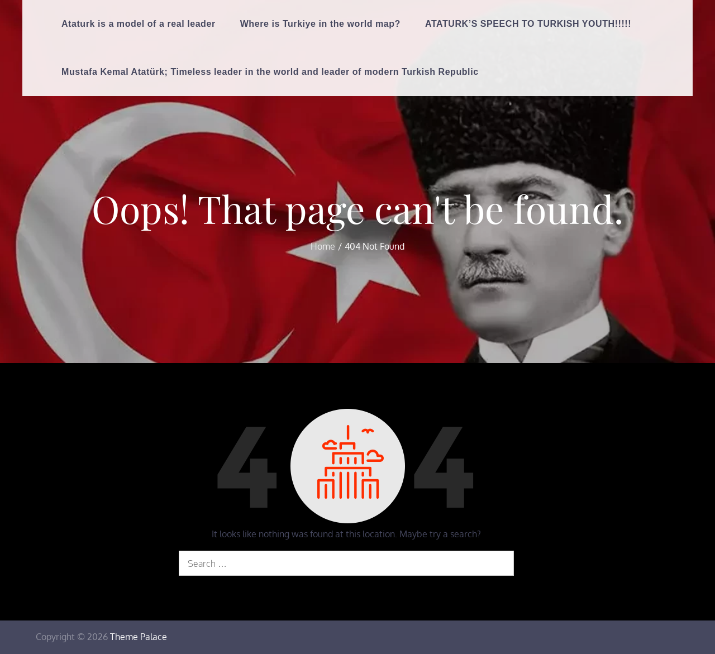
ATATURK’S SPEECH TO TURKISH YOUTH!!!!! (528, 23)
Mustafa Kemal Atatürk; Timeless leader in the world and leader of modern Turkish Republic (270, 72)
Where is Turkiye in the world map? (320, 23)
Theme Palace (138, 636)
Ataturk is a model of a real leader (138, 23)
